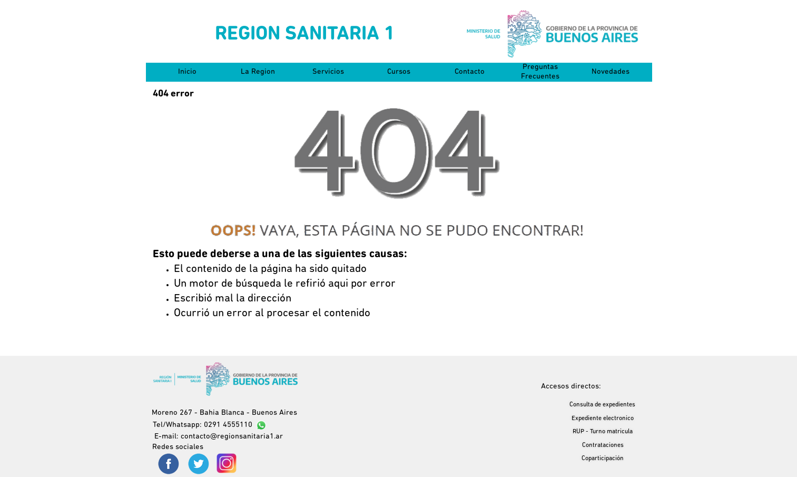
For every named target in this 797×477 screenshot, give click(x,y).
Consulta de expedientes (602, 405)
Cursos (398, 72)
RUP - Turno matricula (603, 432)
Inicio (187, 72)
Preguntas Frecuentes (540, 72)
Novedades (610, 72)
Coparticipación (603, 458)
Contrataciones (603, 445)
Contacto (470, 72)
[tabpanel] (399, 284)
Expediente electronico (603, 418)
